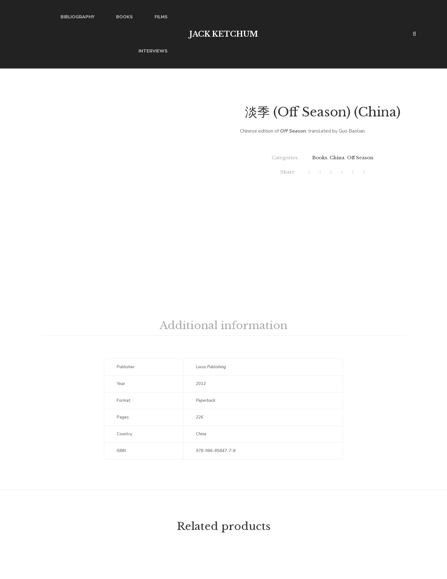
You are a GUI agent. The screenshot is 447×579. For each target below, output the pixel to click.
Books (319, 158)
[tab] (223, 326)
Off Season (360, 158)
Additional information (223, 325)
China (337, 158)
